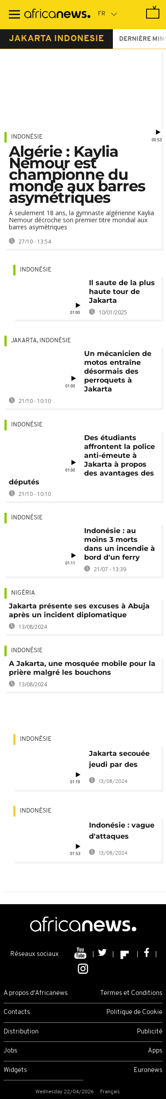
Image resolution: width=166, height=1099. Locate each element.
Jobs (10, 1051)
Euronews (148, 1070)
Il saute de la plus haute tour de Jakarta (122, 292)
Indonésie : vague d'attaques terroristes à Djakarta (121, 832)
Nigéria (23, 593)
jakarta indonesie (56, 39)
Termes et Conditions (131, 993)
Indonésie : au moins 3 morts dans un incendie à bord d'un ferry (119, 543)
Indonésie (26, 137)
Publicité (149, 1032)
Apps (155, 1051)
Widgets (15, 1070)
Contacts (17, 1012)
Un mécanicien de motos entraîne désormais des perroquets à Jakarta (117, 371)
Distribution (21, 1032)
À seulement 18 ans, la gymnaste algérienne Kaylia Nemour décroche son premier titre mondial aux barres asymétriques (81, 220)
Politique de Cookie (134, 1012)
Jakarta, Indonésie (41, 340)
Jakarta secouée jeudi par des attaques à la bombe (119, 760)
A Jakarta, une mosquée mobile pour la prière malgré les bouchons (82, 668)
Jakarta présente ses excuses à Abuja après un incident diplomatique (79, 610)
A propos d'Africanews (36, 993)
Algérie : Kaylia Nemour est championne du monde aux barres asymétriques (77, 174)
